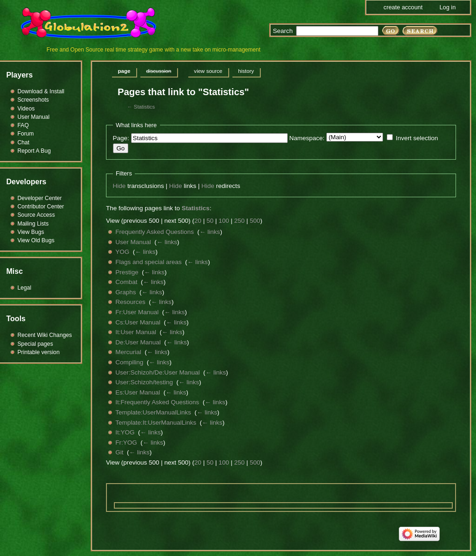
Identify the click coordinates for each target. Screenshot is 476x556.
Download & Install (41, 91)
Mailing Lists (33, 223)
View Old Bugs (36, 240)
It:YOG (124, 432)
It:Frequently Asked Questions (157, 402)
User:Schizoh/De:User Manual (157, 372)
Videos (26, 108)
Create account (403, 7)
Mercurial (128, 352)
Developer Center (40, 198)
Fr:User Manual (137, 312)
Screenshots (33, 100)
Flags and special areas (148, 262)
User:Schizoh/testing (144, 382)
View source (208, 71)
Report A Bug (34, 151)
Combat (126, 281)
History (246, 71)
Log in (447, 7)
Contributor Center (41, 206)
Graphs (125, 292)
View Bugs (31, 232)
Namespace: (306, 138)
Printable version (39, 352)
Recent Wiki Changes (45, 335)
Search (283, 30)
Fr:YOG (126, 442)
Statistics (144, 107)
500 (255, 220)
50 (209, 220)
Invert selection (417, 138)
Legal (25, 287)
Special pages (35, 344)
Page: (121, 138)
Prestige (127, 272)
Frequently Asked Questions (154, 231)
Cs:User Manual (137, 322)
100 (223, 220)
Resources (130, 301)
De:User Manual (138, 342)
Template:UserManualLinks (153, 412)
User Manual (133, 242)
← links (209, 231)
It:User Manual (135, 332)
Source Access (36, 215)
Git (119, 452)
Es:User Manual (137, 392)
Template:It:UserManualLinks (155, 422)
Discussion (158, 71)
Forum (26, 133)
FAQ (23, 125)
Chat (24, 142)
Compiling (129, 362)
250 (239, 220)
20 (197, 220)
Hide (119, 185)
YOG (122, 251)
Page (124, 71)
